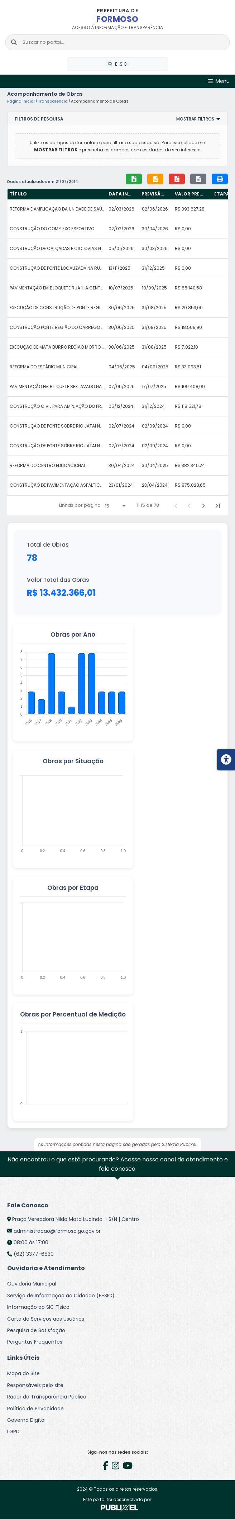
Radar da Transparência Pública (46, 1396)
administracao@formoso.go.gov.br (57, 1231)
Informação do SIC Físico (38, 1307)
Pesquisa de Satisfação (36, 1330)
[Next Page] (203, 506)
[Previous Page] (189, 506)
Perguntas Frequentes (34, 1341)
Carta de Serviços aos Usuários (45, 1318)
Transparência (53, 101)
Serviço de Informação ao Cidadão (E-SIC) (61, 1295)
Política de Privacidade (35, 1408)
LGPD (13, 1431)
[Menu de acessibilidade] (226, 759)
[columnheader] (57, 194)
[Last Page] (218, 506)
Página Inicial (21, 101)
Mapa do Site (23, 1373)
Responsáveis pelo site (35, 1385)
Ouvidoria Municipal (31, 1283)
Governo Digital (26, 1420)
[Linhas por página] (115, 505)
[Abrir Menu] (219, 81)
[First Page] (175, 506)
